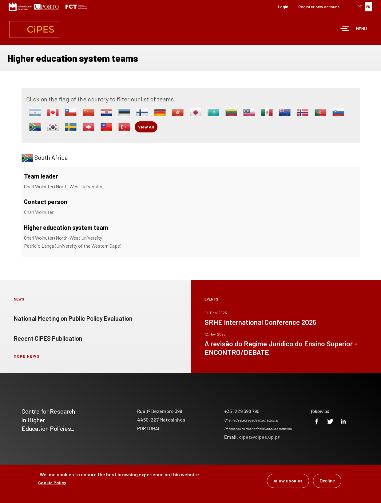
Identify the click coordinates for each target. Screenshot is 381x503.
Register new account (318, 6)
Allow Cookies (288, 481)
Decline (327, 481)
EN (368, 7)
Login (283, 6)
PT (360, 7)
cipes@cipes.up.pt (259, 437)
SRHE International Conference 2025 (260, 322)
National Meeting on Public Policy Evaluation (73, 318)
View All (146, 126)
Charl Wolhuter (39, 212)
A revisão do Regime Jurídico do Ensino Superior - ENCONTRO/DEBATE (280, 347)
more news (27, 356)
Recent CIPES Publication (48, 338)
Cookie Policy (52, 483)
